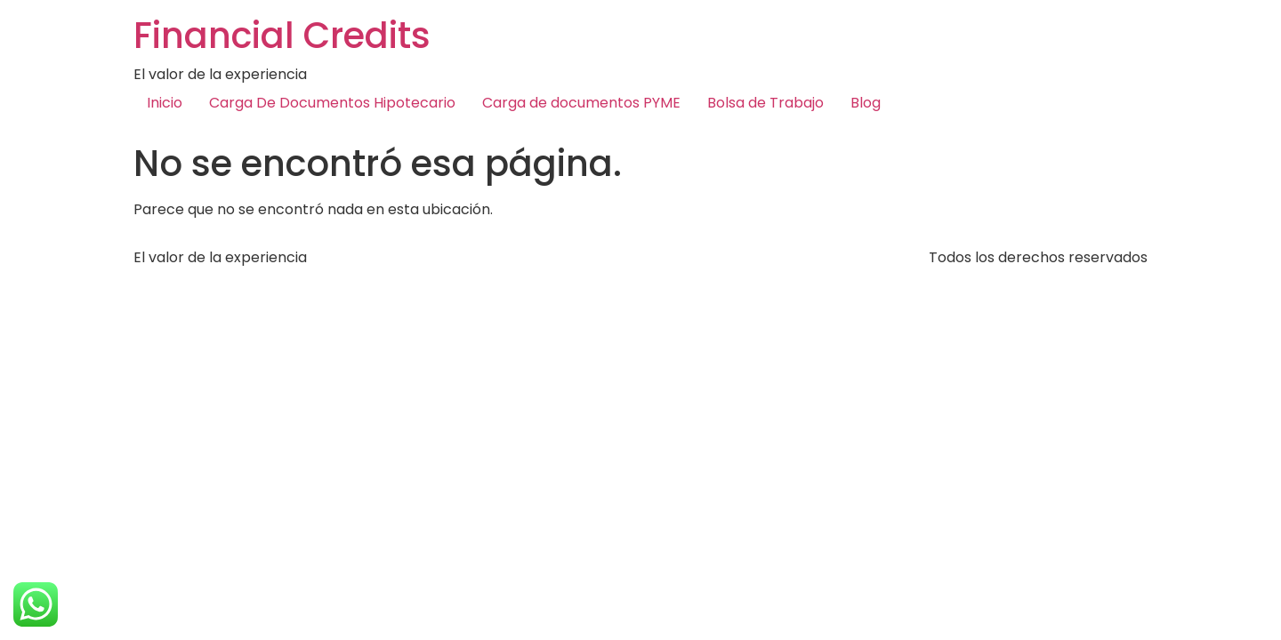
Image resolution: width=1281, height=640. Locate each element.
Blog (865, 102)
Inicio (164, 102)
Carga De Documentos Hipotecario (332, 102)
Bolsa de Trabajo (765, 102)
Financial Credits (282, 35)
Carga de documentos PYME (581, 102)
